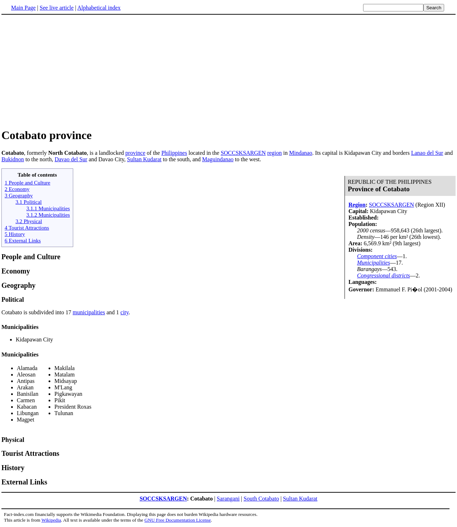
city (124, 312)
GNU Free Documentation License (177, 520)
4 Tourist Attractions (27, 228)
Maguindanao (217, 159)
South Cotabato (261, 499)
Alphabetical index (98, 8)
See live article (57, 8)
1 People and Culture (27, 182)
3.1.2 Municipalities (48, 215)
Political (12, 299)
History (12, 468)
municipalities (89, 312)
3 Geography (19, 195)
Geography (18, 285)
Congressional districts (383, 275)
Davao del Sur (71, 159)
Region (357, 205)
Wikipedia (51, 520)
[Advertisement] (61, 71)
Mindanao (300, 153)
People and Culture (30, 257)
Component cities (377, 256)
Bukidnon (12, 159)
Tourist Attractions (30, 453)
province (135, 153)
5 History (15, 234)
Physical (12, 439)
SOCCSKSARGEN (243, 153)
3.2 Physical (28, 221)
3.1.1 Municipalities (48, 208)
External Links (24, 482)
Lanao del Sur (427, 153)
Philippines (174, 153)
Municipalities (373, 263)
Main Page (23, 8)
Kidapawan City (34, 339)
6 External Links (23, 240)
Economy (15, 271)
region (274, 153)
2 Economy (17, 189)
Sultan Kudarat (144, 159)
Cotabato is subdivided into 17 (37, 312)
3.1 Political (28, 202)
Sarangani (228, 499)
